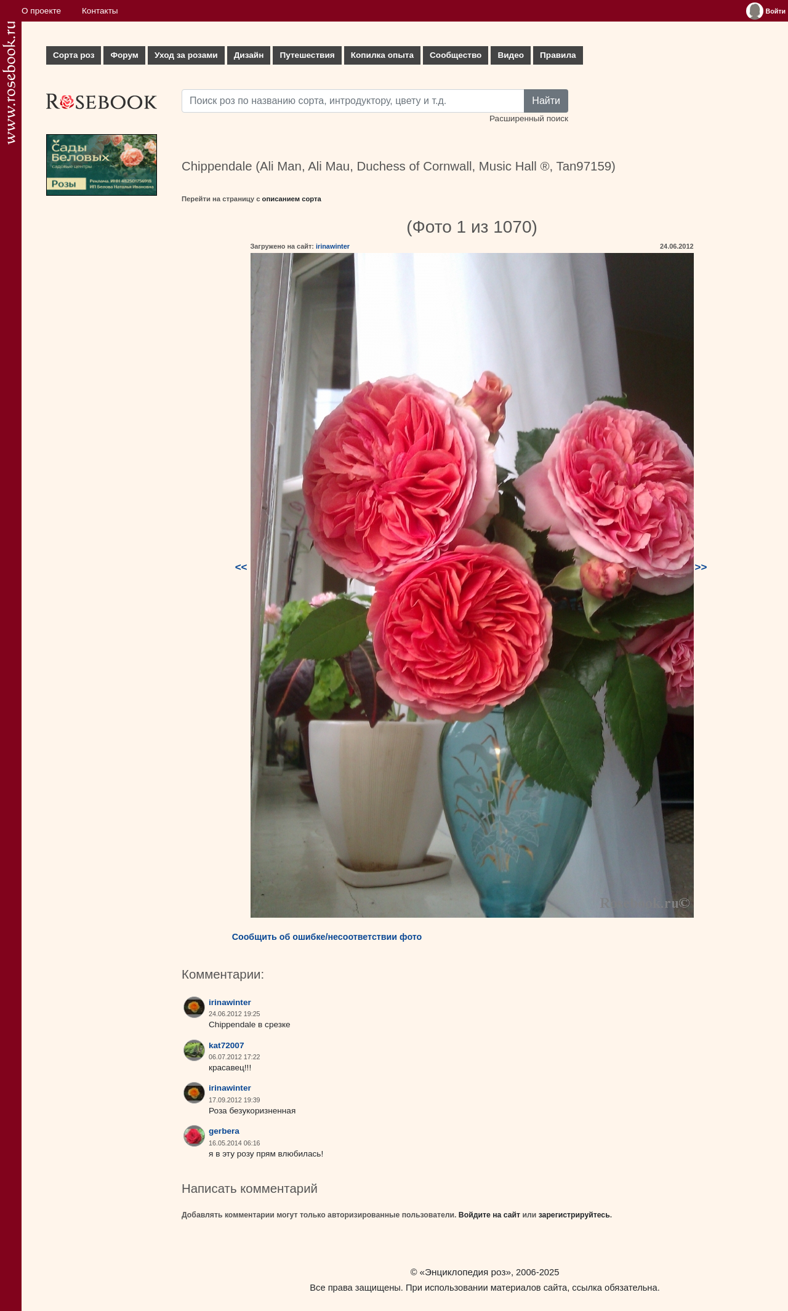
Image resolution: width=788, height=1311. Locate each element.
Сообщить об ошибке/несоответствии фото (327, 937)
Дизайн (249, 55)
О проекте (41, 10)
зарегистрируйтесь (574, 1215)
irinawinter (333, 246)
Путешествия (306, 55)
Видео (510, 55)
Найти (546, 100)
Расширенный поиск (528, 118)
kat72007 (226, 1045)
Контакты (100, 10)
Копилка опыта (382, 55)
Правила (558, 55)
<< (241, 567)
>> (701, 567)
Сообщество (455, 55)
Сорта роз (73, 55)
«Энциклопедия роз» (465, 1272)
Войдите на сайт (489, 1215)
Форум (124, 55)
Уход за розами (186, 55)
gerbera (224, 1131)
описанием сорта (291, 198)
